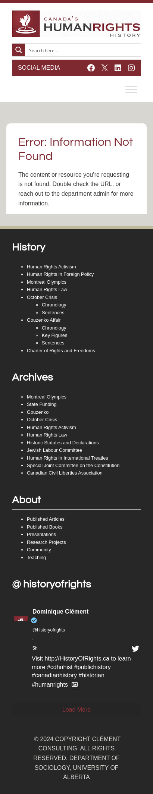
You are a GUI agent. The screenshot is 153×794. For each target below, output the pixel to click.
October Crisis (42, 297)
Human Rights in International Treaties (67, 458)
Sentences (53, 312)
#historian (91, 675)
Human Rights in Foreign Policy (60, 274)
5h (34, 648)
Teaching (36, 557)
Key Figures (54, 335)
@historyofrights (48, 630)
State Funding (42, 404)
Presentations (41, 534)
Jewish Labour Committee (54, 450)
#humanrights (50, 684)
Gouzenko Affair (44, 320)
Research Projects (46, 542)
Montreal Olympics (46, 282)
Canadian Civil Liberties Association (65, 473)
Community (39, 549)
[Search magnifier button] (18, 50)
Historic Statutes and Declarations (63, 442)
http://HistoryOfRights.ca (76, 658)
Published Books (44, 527)
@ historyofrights (51, 584)
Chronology (54, 305)
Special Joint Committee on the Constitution (73, 465)
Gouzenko (38, 412)
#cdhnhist (60, 667)
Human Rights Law (47, 289)
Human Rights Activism (51, 267)
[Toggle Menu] (131, 89)
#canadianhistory (54, 675)
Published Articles (46, 519)
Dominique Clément (60, 611)
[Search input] (83, 50)
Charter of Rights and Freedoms (61, 350)
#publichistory (92, 667)
